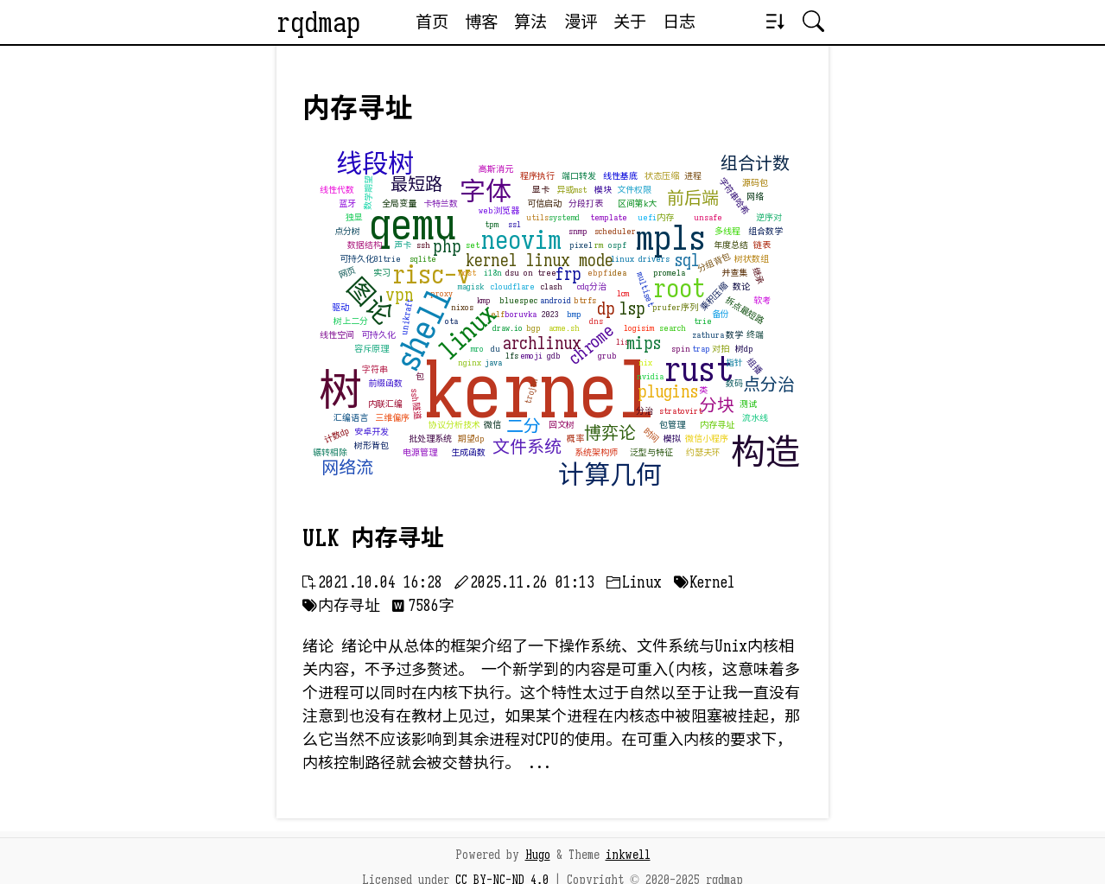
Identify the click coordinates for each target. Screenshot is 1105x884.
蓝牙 (347, 203)
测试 (748, 404)
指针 (734, 362)
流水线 (755, 417)
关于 (629, 21)
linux (467, 331)
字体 (485, 191)
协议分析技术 (454, 424)
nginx (469, 362)
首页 (432, 21)
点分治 (769, 385)
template (608, 217)
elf (498, 314)
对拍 (720, 348)
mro (477, 348)
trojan (532, 390)
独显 (354, 217)
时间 (651, 435)
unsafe (708, 217)
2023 (550, 314)
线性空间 (337, 334)
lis (622, 341)
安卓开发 (371, 431)
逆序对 (769, 217)
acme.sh (564, 328)
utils (537, 217)
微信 (492, 424)
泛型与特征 (651, 452)
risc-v (431, 274)
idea (617, 272)
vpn (399, 295)
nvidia (650, 376)
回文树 (562, 424)
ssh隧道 (416, 403)
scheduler (615, 231)
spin (680, 348)
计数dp (337, 434)
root (679, 288)
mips (643, 343)
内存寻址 (717, 424)
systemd (564, 217)
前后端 (693, 198)
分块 (717, 406)
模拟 (672, 438)
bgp (533, 328)
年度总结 (731, 245)
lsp (632, 309)
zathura (708, 334)
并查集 (734, 272)
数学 (734, 334)
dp (606, 309)
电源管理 (420, 452)
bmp (574, 314)
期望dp (471, 438)
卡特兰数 (440, 203)
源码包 (755, 182)
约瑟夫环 (703, 452)
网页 (347, 272)
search (672, 328)
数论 (741, 286)
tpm (492, 224)
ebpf (597, 272)
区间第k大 (637, 203)
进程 (693, 175)
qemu (412, 224)
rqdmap (318, 22)
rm (598, 245)
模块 (603, 189)
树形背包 (371, 445)
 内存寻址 (341, 605)
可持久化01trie (370, 258)
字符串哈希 (733, 196)
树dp (744, 348)
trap (701, 348)
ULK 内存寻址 (373, 538)
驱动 (340, 307)
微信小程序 (706, 438)
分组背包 (713, 262)
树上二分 (350, 321)
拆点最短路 (744, 310)
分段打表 (585, 203)
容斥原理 (371, 348)
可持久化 (378, 334)
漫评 (580, 21)
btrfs (585, 300)
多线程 (727, 231)
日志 (679, 21)
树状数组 (751, 258)
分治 (644, 411)
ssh (423, 245)
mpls (671, 237)
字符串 (375, 369)
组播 (755, 365)
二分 (523, 426)
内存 (665, 217)
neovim (521, 240)
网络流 (347, 468)
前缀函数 (385, 383)
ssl (514, 224)
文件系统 (527, 447)
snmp (577, 231)
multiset (645, 289)
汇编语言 (350, 417)
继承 (758, 275)
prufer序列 (675, 307)
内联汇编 (385, 404)
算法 (530, 21)
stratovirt (680, 411)
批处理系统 (430, 438)
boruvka (521, 314)
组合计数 (755, 164)
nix (645, 362)
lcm (623, 293)
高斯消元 (496, 169)
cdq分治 (591, 286)
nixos (462, 307)
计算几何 (610, 475)
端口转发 (579, 175)
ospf (617, 245)
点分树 (347, 231)
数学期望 (368, 192)
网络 (755, 196)
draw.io (507, 328)
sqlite (423, 258)
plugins (668, 392)
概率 (575, 438)
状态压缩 (662, 175)
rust (698, 369)
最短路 (416, 184)
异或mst (571, 189)
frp (568, 274)
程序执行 (537, 175)
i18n (493, 272)
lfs (511, 355)
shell (422, 328)
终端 (755, 334)
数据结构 (364, 245)
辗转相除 (330, 452)
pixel (581, 245)
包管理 (672, 424)
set (472, 245)
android (555, 300)
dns (596, 321)
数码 (734, 383)
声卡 (402, 245)
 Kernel (704, 582)
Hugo (537, 854)
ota (451, 321)
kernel (540, 391)
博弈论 (610, 433)
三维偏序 (392, 417)
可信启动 (544, 203)
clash (551, 286)
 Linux (634, 582)
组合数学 (765, 231)
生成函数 (468, 452)
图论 (369, 301)
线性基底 (620, 175)
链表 (762, 245)
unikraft (406, 316)
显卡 (540, 189)
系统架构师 (596, 452)
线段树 (375, 164)
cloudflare (513, 286)
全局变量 (399, 203)
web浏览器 (499, 210)
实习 (382, 272)
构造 (765, 452)
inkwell (628, 854)
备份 (720, 314)
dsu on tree (530, 272)
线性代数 (337, 189)
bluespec (518, 300)
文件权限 (634, 189)
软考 (762, 300)
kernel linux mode (539, 260)
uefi (647, 217)
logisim (639, 328)
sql (687, 260)
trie (703, 321)
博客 (481, 21)
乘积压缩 (714, 296)
